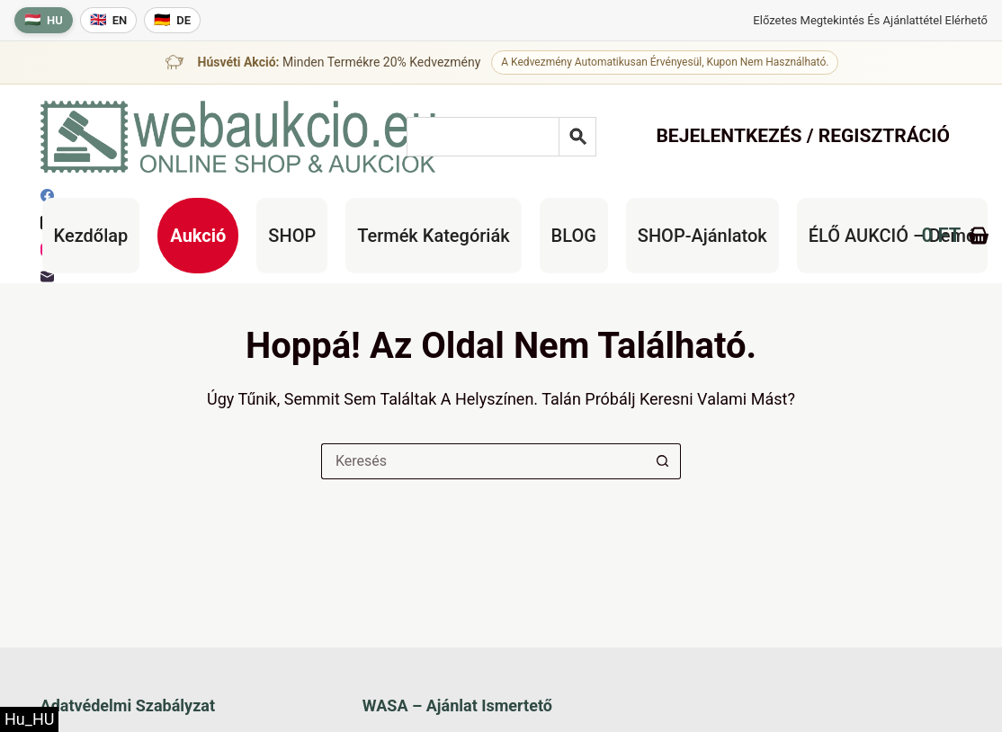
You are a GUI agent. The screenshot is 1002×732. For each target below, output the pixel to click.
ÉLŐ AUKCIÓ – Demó (893, 235)
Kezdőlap (91, 235)
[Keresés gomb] (663, 461)
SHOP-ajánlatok (702, 235)
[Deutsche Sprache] (172, 20)
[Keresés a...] (483, 461)
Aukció (198, 235)
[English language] (109, 20)
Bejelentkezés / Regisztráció (803, 136)
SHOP (292, 235)
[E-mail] (47, 276)
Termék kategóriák (433, 235)
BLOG (573, 235)
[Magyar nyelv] (43, 20)
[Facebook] (47, 195)
